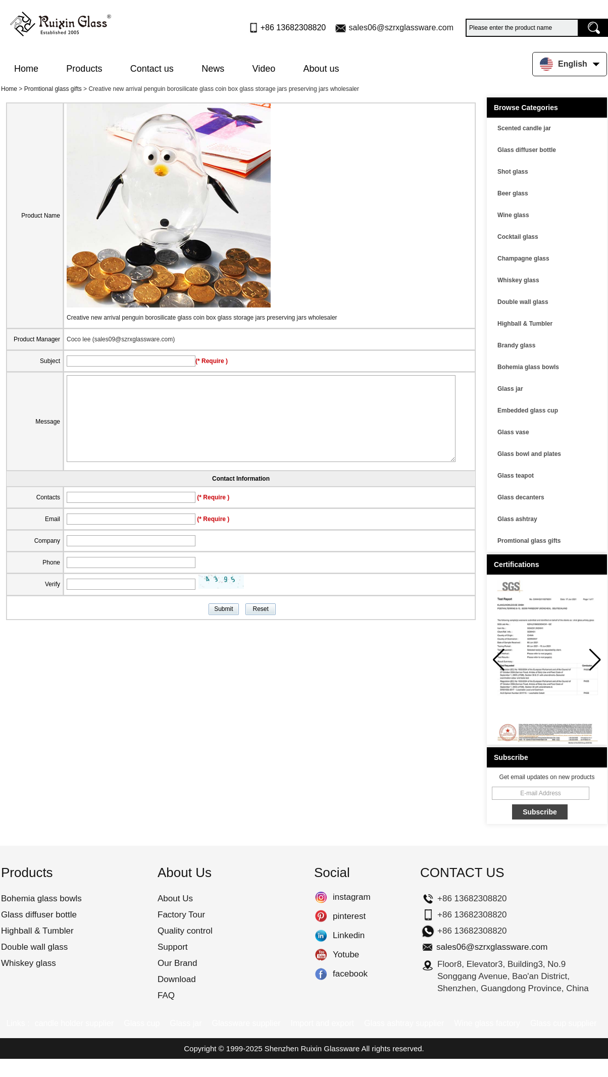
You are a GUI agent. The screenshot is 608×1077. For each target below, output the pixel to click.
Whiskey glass (518, 280)
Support (173, 947)
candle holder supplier (74, 1023)
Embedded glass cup (527, 410)
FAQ (166, 995)
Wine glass (513, 215)
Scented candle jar (524, 128)
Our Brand (177, 963)
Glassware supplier (246, 1023)
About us (321, 69)
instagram (321, 897)
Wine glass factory (487, 1023)
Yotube (321, 954)
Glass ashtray (517, 519)
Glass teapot (515, 475)
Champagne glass (523, 258)
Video (264, 69)
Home (26, 69)
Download (177, 979)
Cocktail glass (517, 236)
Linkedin (321, 935)
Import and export (322, 1023)
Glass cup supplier (563, 1023)
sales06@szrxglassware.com (401, 27)
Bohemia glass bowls (528, 367)
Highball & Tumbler (524, 323)
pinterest (321, 916)
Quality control (185, 931)
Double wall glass (522, 301)
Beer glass (512, 193)
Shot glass (512, 171)
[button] (595, 660)
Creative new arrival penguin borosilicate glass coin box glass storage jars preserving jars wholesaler (202, 317)
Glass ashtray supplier (404, 1023)
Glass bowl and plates (529, 453)
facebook (321, 974)
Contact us (152, 69)
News (212, 69)
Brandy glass (516, 345)
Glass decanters (520, 497)
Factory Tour (181, 914)
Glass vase (513, 432)
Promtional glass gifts (53, 88)
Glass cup (142, 1023)
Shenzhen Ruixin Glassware (312, 1048)
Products (84, 69)
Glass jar (510, 388)
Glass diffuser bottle (526, 149)
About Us (175, 898)
